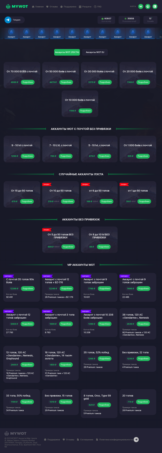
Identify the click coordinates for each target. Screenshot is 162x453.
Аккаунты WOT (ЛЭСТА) (67, 52)
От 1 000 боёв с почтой (138, 145)
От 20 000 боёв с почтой (138, 71)
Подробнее (28, 82)
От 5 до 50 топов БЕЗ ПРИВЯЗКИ (60, 236)
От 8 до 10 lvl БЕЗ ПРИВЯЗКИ (99, 236)
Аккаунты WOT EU (95, 52)
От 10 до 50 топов (61, 190)
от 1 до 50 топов (138, 190)
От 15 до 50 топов (22, 190)
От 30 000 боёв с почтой (99, 71)
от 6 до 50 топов (99, 190)
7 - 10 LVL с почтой (60, 145)
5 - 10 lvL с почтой (99, 145)
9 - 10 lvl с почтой (22, 145)
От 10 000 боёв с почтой (80, 99)
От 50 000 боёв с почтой (61, 71)
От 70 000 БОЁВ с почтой (22, 71)
